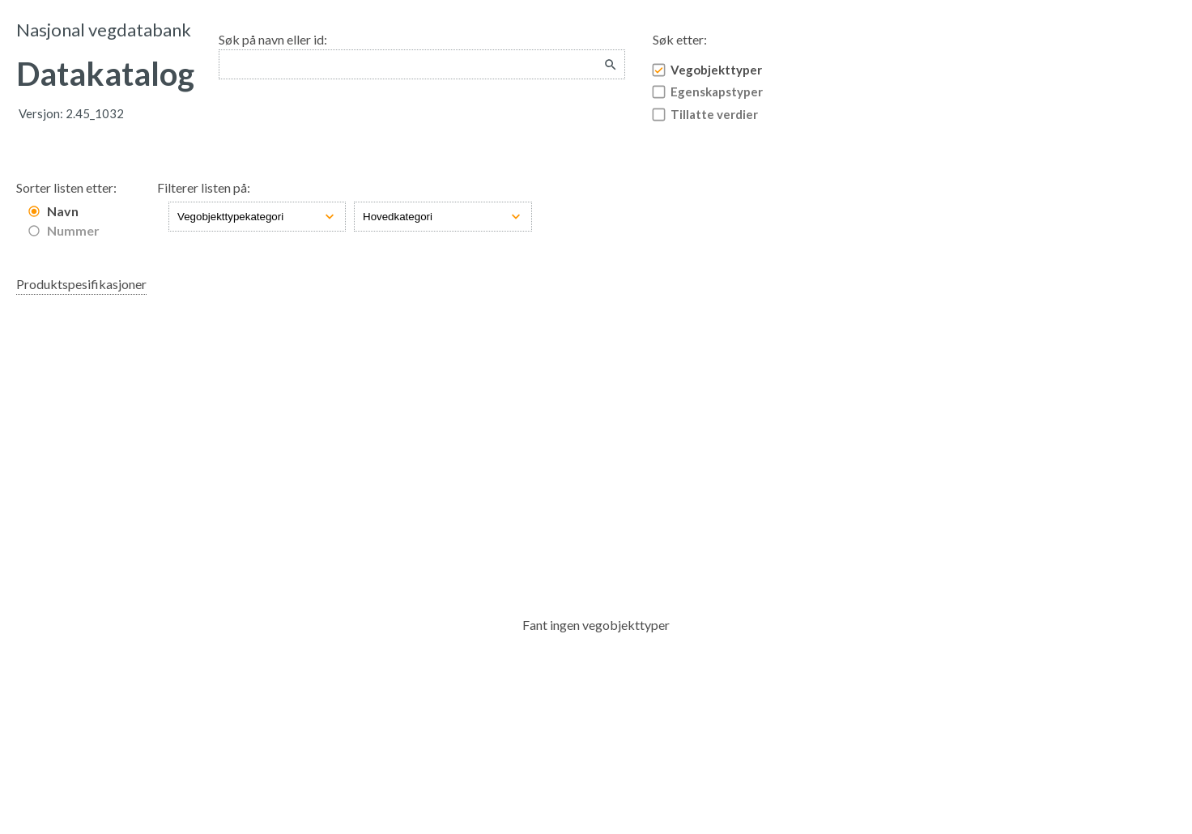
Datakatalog (105, 73)
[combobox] (422, 64)
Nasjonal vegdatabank (103, 29)
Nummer (73, 230)
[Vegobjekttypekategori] (257, 217)
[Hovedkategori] (443, 217)
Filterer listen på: (203, 187)
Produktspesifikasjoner (81, 283)
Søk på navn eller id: (273, 39)
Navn (63, 211)
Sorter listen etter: (66, 187)
